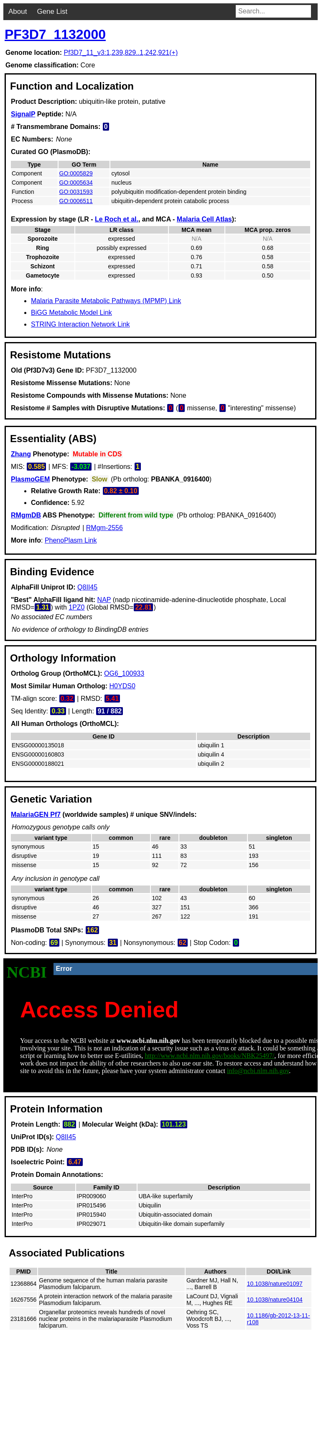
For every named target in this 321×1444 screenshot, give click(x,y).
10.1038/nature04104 (275, 1299)
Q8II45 (87, 587)
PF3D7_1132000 (55, 34)
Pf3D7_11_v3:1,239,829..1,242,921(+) (121, 52)
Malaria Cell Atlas (204, 219)
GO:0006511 (76, 201)
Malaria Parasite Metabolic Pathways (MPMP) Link (106, 300)
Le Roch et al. (116, 219)
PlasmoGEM (30, 479)
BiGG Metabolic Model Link (71, 312)
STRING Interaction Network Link (80, 324)
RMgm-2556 (104, 527)
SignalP (23, 114)
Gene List (52, 11)
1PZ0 (76, 607)
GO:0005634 (76, 182)
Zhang (21, 454)
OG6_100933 (124, 673)
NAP (104, 599)
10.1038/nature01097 (275, 1283)
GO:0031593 (76, 191)
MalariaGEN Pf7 (36, 814)
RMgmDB (26, 515)
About (17, 11)
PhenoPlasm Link (71, 540)
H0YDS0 (122, 686)
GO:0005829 (76, 173)
